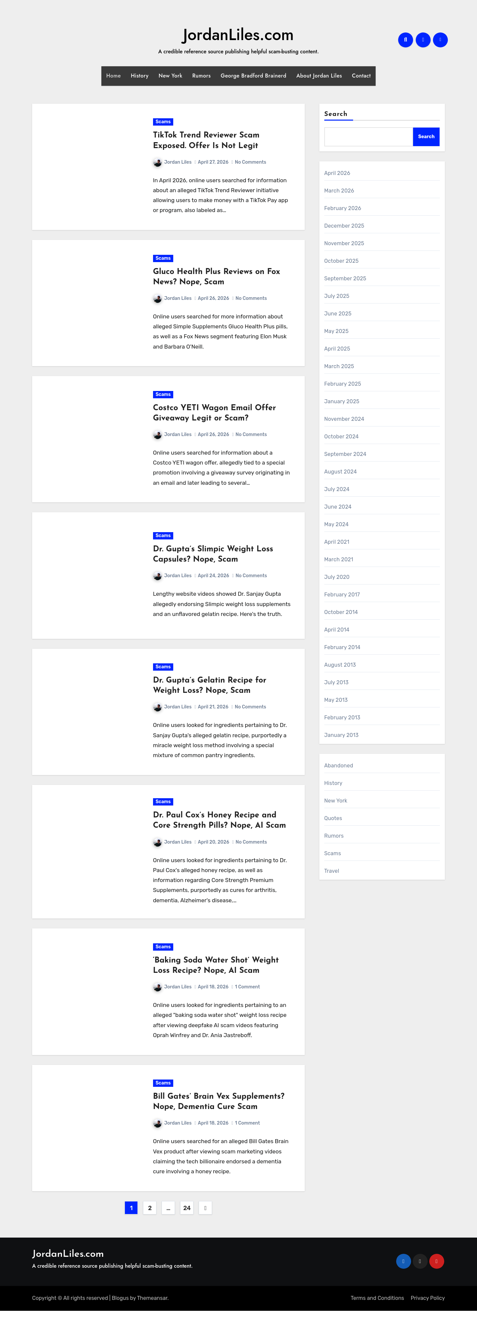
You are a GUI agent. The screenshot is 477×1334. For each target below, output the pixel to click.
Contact (361, 76)
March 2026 (339, 191)
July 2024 (336, 489)
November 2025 (344, 243)
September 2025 (345, 278)
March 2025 (339, 366)
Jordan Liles (173, 163)
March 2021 (338, 559)
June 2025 (338, 313)
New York (171, 76)
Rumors (201, 76)
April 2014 (336, 630)
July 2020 (337, 577)
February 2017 (342, 594)
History (140, 76)
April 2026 (337, 173)
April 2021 (336, 542)
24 (186, 1231)
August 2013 (340, 665)
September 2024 (345, 454)
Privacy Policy (428, 1321)
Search (336, 114)
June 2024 (338, 507)
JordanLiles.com (238, 34)
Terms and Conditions (377, 1321)
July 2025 (336, 296)
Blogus (120, 1321)
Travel (331, 871)
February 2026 (342, 208)
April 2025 (337, 349)
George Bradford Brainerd (253, 76)
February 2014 (342, 647)
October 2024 (341, 436)
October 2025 (341, 261)
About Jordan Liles (319, 76)
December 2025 (344, 226)
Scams (163, 123)
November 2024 (344, 419)
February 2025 (342, 384)
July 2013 (336, 682)
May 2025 (336, 331)
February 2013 (342, 717)
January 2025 (341, 401)
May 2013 (336, 700)
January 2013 (341, 735)
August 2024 (340, 472)
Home (113, 76)
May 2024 (336, 524)
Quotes (333, 818)
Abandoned (338, 765)
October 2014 (341, 612)
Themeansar (152, 1321)
